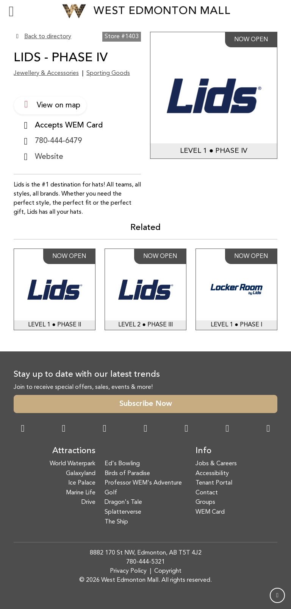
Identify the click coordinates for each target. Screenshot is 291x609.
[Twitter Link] (145, 429)
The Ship (116, 522)
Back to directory (47, 37)
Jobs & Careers (216, 464)
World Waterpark (72, 464)
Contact (207, 493)
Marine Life (80, 493)
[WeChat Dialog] (186, 429)
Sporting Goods (108, 73)
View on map (50, 104)
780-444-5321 (145, 562)
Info (203, 451)
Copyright (167, 571)
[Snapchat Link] (104, 429)
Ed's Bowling (122, 464)
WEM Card (210, 512)
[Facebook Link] (23, 429)
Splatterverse (123, 512)
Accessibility (212, 474)
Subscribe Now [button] (145, 404)
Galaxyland (80, 474)
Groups (205, 502)
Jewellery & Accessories (46, 73)
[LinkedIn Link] (268, 429)
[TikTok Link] (227, 429)
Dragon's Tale (123, 502)
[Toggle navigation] (11, 11)
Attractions (73, 451)
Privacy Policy (128, 571)
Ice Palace (81, 483)
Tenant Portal (214, 483)
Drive (88, 502)
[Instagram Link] (64, 429)
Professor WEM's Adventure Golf (143, 488)
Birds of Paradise (127, 474)
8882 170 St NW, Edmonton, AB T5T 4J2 (146, 553)
